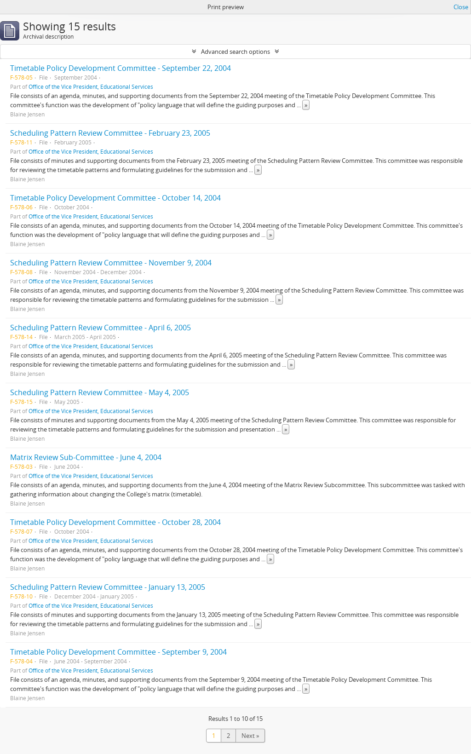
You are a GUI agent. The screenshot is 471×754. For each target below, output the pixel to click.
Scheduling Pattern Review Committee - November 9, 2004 (111, 263)
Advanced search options (235, 51)
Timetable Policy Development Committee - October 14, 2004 (115, 198)
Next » (250, 735)
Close (461, 7)
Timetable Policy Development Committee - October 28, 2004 (115, 522)
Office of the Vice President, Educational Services (91, 86)
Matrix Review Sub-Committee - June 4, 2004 (85, 457)
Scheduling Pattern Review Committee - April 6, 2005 (100, 327)
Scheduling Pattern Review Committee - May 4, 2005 (99, 392)
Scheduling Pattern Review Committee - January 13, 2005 (107, 587)
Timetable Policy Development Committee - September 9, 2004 (118, 652)
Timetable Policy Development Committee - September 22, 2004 (120, 68)
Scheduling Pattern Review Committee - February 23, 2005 (110, 133)
